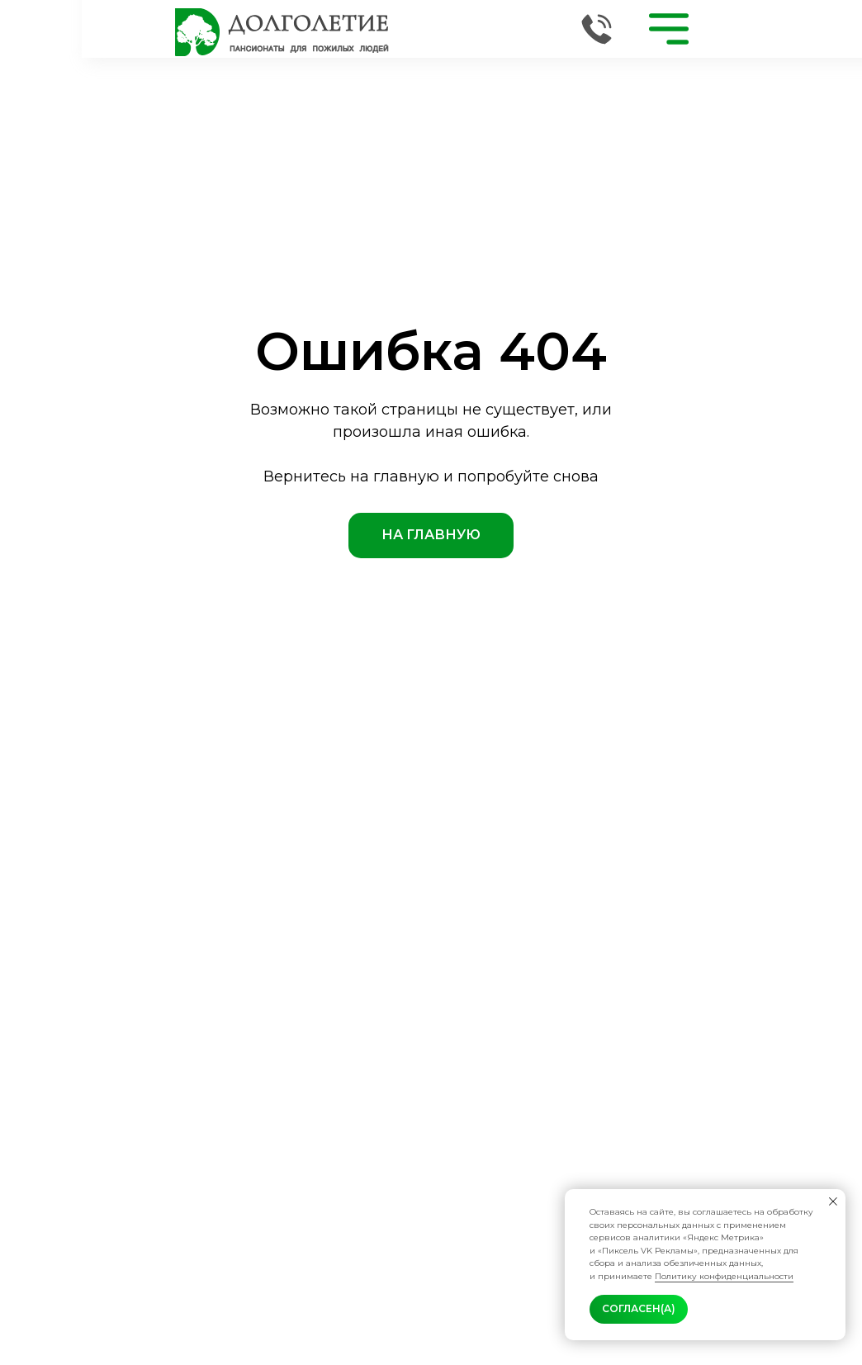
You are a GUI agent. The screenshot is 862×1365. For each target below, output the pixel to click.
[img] (282, 32)
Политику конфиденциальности (724, 1276)
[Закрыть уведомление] (833, 1201)
